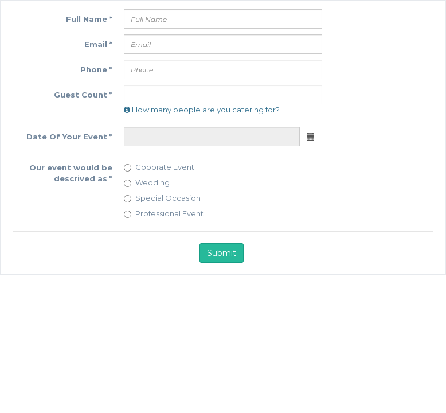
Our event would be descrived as (70, 173)
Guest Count (83, 94)
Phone (96, 69)
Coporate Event (159, 167)
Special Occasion (162, 197)
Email (98, 44)
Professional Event (164, 213)
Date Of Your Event (69, 136)
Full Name (89, 19)
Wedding (147, 182)
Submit (221, 253)
